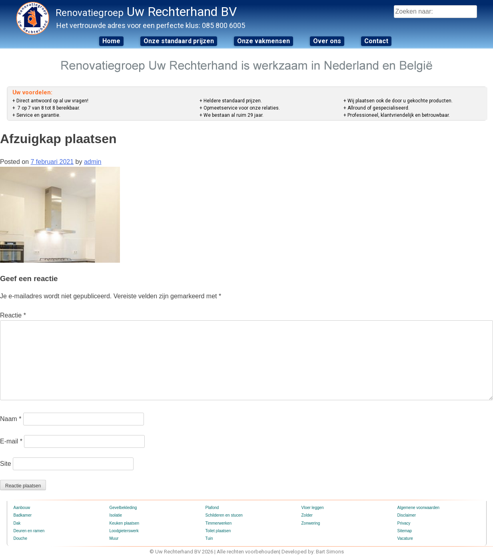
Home (111, 41)
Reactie (13, 315)
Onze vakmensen (263, 41)
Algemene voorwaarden (418, 507)
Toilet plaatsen (218, 531)
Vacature (405, 538)
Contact (376, 41)
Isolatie (116, 515)
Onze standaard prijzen (179, 41)
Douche (20, 538)
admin (93, 161)
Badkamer (23, 515)
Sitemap (404, 531)
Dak (17, 523)
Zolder (307, 515)
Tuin (209, 538)
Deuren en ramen (29, 531)
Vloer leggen (312, 507)
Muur (114, 538)
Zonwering (310, 523)
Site (5, 463)
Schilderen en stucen (224, 515)
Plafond (212, 507)
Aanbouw (22, 507)
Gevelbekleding (123, 507)
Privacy (404, 523)
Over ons (327, 41)
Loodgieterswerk (124, 531)
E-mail (11, 441)
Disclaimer (406, 515)
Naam (10, 418)
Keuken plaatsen (125, 523)
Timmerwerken (219, 523)
